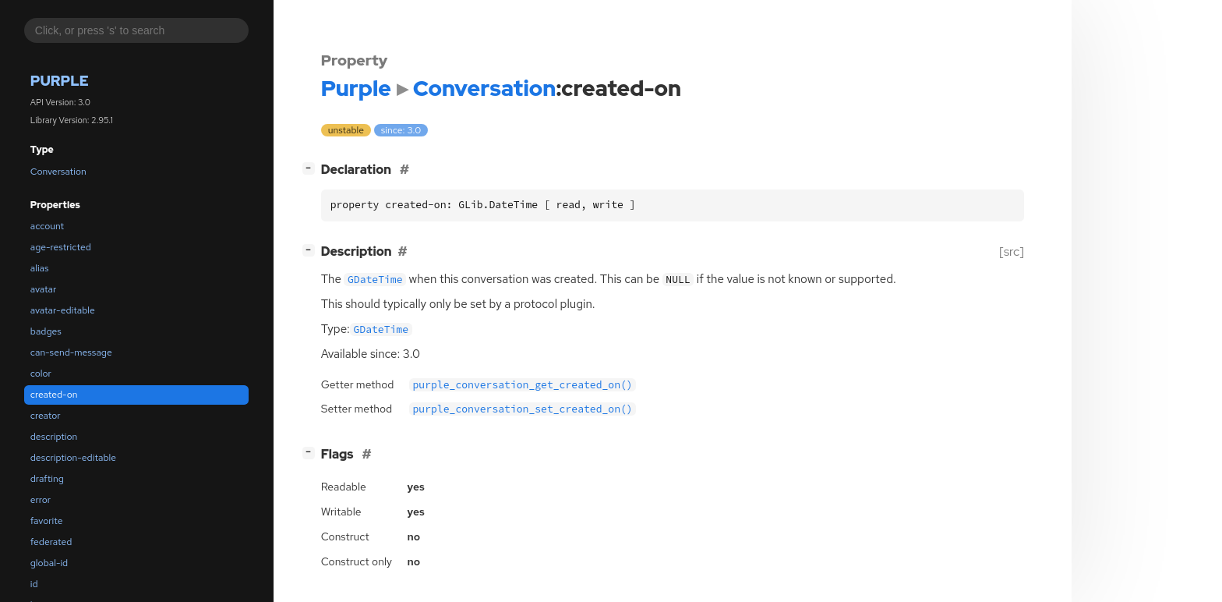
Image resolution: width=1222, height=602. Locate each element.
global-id (49, 563)
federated (51, 542)
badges (46, 331)
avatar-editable (62, 310)
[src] (1011, 251)
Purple (59, 80)
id (34, 584)
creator (45, 415)
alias (39, 268)
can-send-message (71, 352)
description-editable (73, 458)
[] (311, 168)
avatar (43, 289)
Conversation (58, 171)
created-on (54, 394)
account (47, 226)
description (53, 436)
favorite (46, 521)
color (40, 373)
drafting (47, 479)
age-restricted (60, 247)
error (40, 500)
